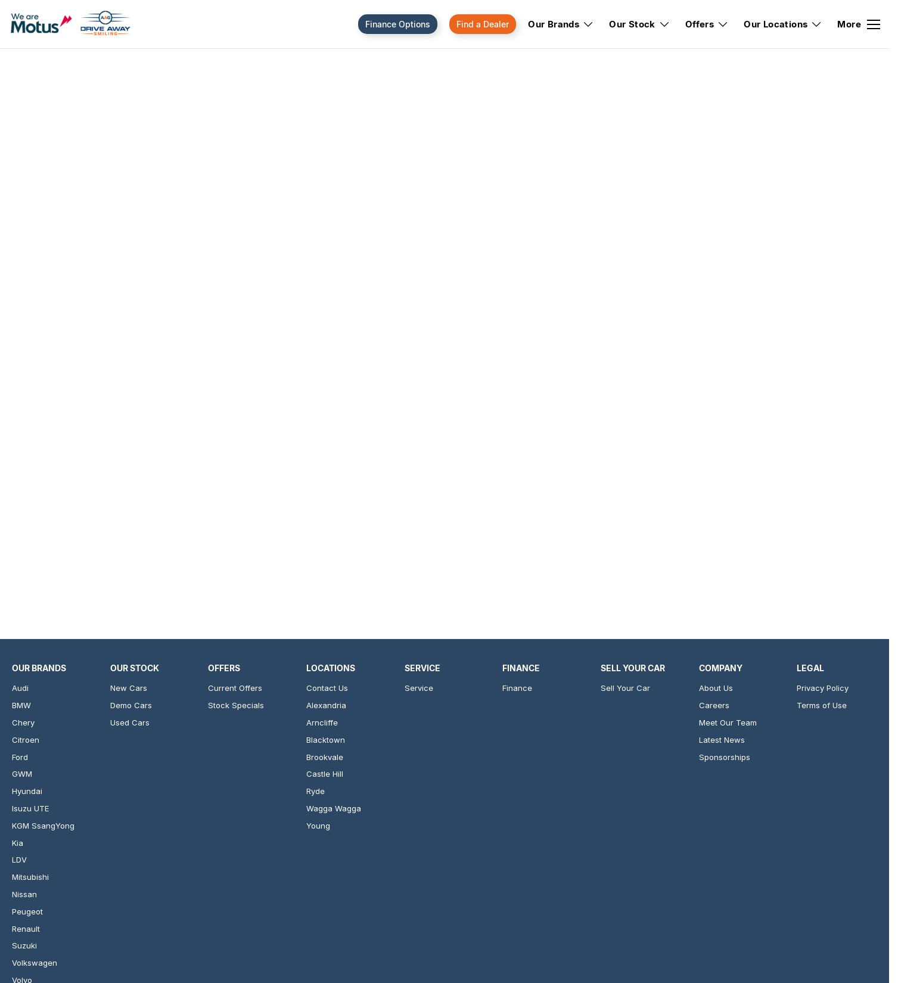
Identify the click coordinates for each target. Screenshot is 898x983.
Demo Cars (131, 705)
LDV (19, 859)
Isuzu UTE (30, 808)
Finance (517, 688)
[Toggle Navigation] (858, 24)
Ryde (315, 791)
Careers (714, 705)
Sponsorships (724, 757)
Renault (26, 929)
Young (318, 825)
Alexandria (326, 705)
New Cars (128, 688)
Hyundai (27, 791)
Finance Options (397, 24)
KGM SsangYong (43, 825)
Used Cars (130, 722)
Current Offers (235, 688)
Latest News (722, 740)
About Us (716, 688)
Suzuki (24, 945)
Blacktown (325, 740)
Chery (23, 722)
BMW (21, 705)
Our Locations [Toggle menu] (783, 24)
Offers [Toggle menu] (707, 24)
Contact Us (327, 688)
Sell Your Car (625, 688)
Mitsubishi (30, 877)
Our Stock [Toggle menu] (639, 24)
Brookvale (324, 757)
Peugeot (27, 911)
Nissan (24, 894)
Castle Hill (324, 774)
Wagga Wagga (333, 808)
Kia (17, 843)
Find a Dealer (482, 24)
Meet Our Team (728, 722)
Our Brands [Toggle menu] (561, 24)
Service (419, 688)
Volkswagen (34, 963)
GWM (22, 774)
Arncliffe (322, 722)
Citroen (25, 740)
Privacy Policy (823, 688)
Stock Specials (236, 705)
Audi (20, 688)
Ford (20, 757)
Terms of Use (822, 705)
